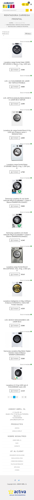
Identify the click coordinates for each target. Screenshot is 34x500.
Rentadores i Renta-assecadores (18, 25)
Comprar (15, 70)
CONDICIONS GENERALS (17, 461)
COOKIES (17, 470)
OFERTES (17, 428)
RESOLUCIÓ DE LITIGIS (17, 458)
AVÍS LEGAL (17, 467)
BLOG (17, 443)
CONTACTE (17, 446)
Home (11, 23)
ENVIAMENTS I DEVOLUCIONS (17, 455)
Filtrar (28, 34)
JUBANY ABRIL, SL (17, 440)
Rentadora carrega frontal (18, 26)
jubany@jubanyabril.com (17, 419)
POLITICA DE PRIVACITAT (17, 464)
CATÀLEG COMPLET (17, 431)
